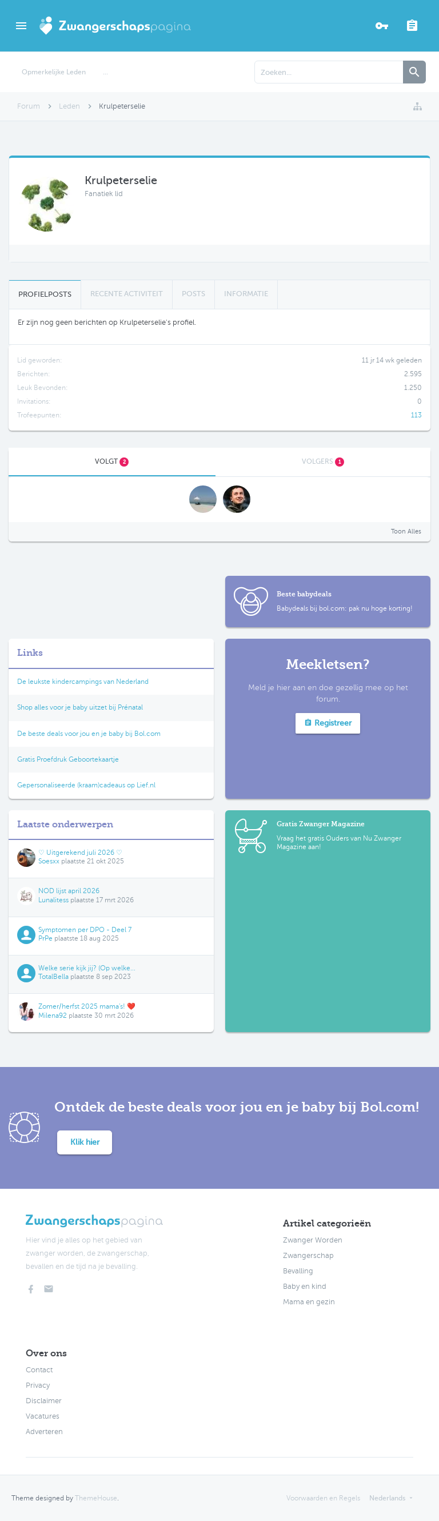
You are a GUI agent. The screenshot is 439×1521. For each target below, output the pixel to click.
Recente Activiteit (126, 293)
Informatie (246, 293)
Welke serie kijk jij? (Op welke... (86, 968)
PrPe (45, 938)
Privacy (38, 1385)
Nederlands (387, 1498)
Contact (39, 1370)
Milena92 (52, 1016)
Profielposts (44, 294)
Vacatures (42, 1416)
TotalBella (53, 977)
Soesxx (48, 861)
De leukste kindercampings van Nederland (83, 682)
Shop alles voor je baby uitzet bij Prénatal (80, 707)
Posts (193, 293)
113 (416, 415)
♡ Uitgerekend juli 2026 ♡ (80, 853)
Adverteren (44, 1432)
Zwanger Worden (312, 1240)
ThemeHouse (96, 1498)
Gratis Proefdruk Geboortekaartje (68, 759)
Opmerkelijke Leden (54, 72)
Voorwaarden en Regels (323, 1498)
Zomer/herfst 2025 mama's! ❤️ (86, 1006)
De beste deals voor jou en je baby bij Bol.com (89, 734)
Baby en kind (304, 1287)
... (105, 72)
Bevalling (298, 1271)
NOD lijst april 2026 (68, 891)
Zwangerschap (308, 1256)
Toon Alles (406, 531)
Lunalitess (53, 900)
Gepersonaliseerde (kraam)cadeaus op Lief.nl (86, 785)
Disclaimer (44, 1401)
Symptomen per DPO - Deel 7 (84, 930)
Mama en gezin (309, 1302)
